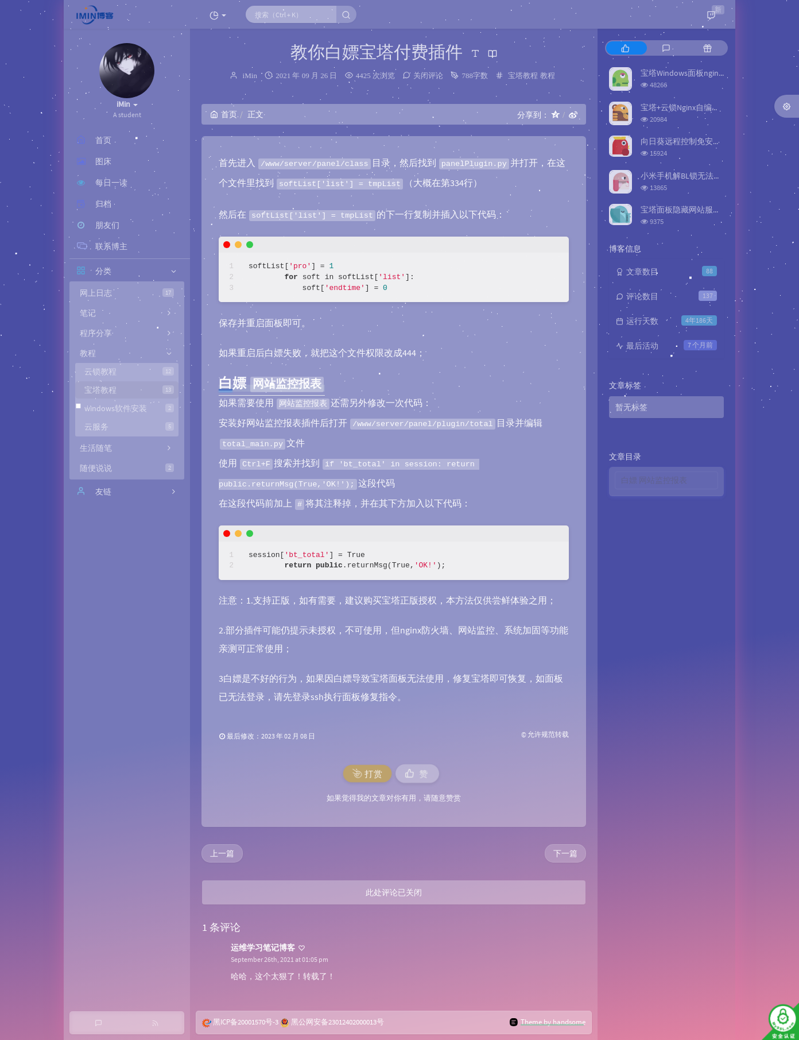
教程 (547, 75)
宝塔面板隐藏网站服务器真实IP (696, 209)
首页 (223, 114)
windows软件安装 (129, 408)
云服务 (129, 427)
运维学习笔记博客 (263, 947)
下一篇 (565, 853)
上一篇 (222, 853)
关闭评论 (428, 75)
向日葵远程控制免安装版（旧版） (701, 141)
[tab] (625, 48)
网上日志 (127, 293)
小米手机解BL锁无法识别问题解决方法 (709, 176)
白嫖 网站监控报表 (654, 480)
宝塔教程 (129, 390)
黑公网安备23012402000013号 (337, 1022)
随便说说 (127, 468)
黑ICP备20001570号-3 (245, 1022)
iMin (250, 75)
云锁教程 (129, 371)
